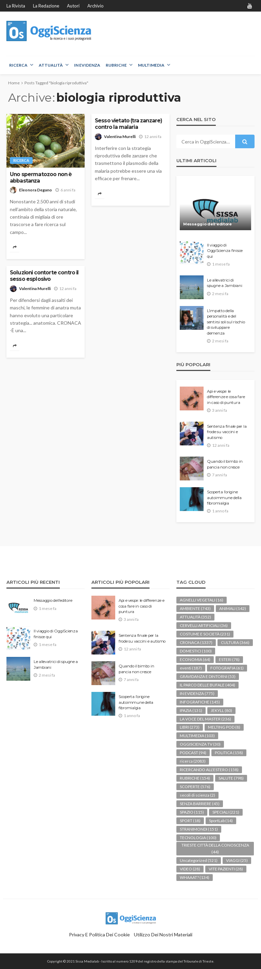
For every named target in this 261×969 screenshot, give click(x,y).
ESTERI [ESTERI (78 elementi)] (229, 659)
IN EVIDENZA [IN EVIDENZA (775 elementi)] (197, 693)
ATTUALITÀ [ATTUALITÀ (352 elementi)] (195, 616)
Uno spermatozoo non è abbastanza (41, 177)
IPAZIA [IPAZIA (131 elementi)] (191, 710)
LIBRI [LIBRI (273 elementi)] (189, 727)
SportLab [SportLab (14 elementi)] (221, 820)
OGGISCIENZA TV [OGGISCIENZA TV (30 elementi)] (200, 744)
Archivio (95, 5)
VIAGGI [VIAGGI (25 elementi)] (237, 860)
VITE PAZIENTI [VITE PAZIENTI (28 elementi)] (226, 868)
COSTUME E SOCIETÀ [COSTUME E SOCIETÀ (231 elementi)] (205, 633)
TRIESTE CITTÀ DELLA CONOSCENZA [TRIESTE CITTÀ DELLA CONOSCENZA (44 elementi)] (215, 848)
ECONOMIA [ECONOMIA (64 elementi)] (195, 659)
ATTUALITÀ (51, 65)
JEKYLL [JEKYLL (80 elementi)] (221, 710)
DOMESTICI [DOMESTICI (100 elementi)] (196, 650)
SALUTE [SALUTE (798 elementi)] (231, 778)
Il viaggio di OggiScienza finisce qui (225, 251)
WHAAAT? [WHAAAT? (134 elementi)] (194, 877)
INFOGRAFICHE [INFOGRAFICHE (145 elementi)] (200, 701)
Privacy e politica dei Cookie (99, 934)
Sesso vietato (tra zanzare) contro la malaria (128, 123)
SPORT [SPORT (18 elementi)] (190, 820)
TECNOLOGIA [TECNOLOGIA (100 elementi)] (198, 837)
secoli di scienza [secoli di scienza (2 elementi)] (197, 795)
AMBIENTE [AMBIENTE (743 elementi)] (195, 608)
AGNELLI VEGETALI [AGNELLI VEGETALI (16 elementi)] (201, 599)
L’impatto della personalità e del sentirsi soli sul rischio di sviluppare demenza (226, 322)
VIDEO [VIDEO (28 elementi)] (190, 868)
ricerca (21, 160)
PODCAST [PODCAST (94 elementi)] (193, 752)
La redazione (46, 5)
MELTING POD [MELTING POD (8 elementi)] (224, 727)
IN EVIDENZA (87, 65)
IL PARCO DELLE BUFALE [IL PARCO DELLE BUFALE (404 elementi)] (207, 684)
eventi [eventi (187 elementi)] (191, 667)
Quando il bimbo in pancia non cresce (224, 464)
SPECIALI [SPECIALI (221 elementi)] (225, 812)
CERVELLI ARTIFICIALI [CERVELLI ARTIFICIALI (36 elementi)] (204, 625)
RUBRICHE (116, 65)
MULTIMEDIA (151, 65)
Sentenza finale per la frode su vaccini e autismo (226, 432)
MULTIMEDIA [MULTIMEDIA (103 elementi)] (197, 735)
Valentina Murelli (120, 136)
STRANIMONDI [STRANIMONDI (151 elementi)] (199, 829)
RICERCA (18, 65)
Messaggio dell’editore (207, 224)
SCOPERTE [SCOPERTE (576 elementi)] (195, 786)
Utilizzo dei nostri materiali (163, 934)
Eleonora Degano (35, 189)
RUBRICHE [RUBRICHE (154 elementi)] (195, 778)
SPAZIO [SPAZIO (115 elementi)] (192, 812)
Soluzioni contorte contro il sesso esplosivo (44, 275)
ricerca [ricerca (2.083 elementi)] (193, 761)
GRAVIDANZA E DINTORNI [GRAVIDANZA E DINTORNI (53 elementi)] (208, 676)
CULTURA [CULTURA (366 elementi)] (235, 642)
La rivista (15, 5)
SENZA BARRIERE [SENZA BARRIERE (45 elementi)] (200, 803)
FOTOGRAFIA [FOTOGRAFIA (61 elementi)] (227, 667)
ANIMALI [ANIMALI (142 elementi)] (232, 608)
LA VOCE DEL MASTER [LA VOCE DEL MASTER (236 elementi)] (205, 718)
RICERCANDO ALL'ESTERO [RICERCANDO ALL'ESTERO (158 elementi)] (209, 769)
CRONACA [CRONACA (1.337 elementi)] (196, 642)
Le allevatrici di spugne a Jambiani (224, 283)
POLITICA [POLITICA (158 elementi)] (229, 752)
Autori (73, 5)
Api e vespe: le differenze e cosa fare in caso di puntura (226, 397)
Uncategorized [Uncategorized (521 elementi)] (199, 860)
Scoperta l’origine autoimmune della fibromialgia (224, 498)
